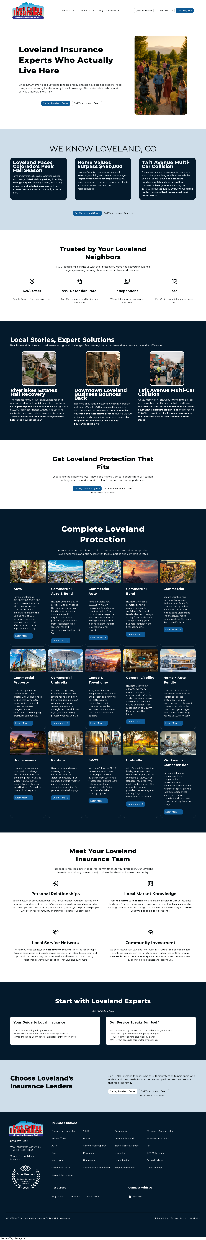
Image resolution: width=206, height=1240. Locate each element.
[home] (28, 10)
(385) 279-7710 (165, 10)
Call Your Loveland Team (87, 103)
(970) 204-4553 (144, 10)
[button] (68, 10)
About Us (75, 1196)
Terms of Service (178, 1218)
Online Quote (185, 10)
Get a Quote (93, 1196)
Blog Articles (57, 1196)
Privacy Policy (161, 1218)
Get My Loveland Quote (55, 103)
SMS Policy (194, 1218)
